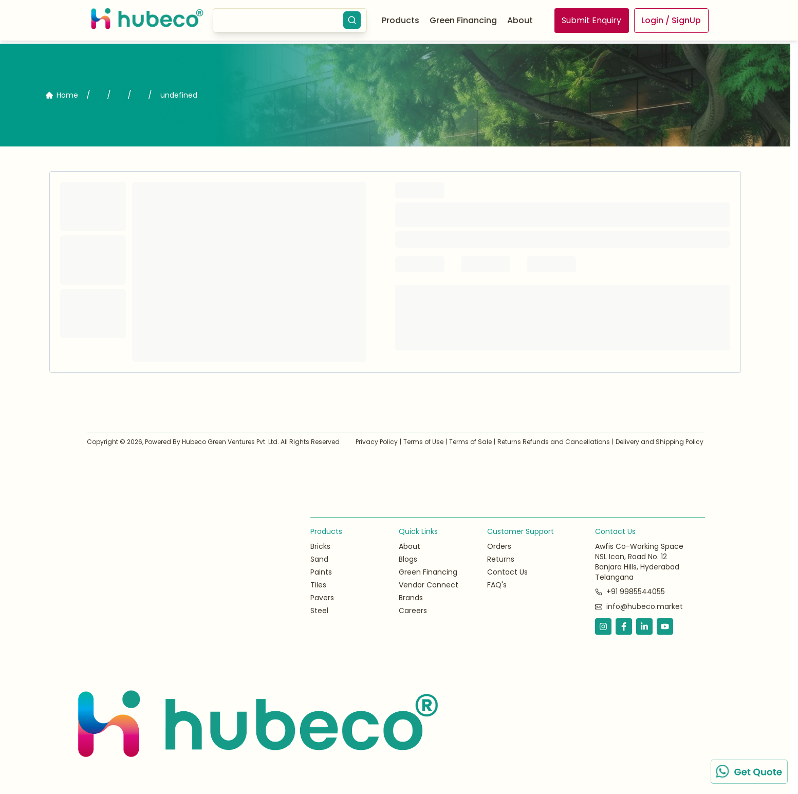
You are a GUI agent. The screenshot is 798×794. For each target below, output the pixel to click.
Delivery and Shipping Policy (659, 441)
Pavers (322, 598)
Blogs (408, 559)
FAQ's (497, 585)
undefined (178, 95)
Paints (321, 572)
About (520, 20)
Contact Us (507, 572)
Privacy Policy (377, 441)
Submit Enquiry (591, 20)
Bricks (320, 546)
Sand (319, 559)
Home (61, 95)
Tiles (318, 585)
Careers (413, 610)
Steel (319, 610)
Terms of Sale (470, 441)
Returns (500, 559)
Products (400, 20)
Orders (499, 546)
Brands (411, 598)
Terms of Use (423, 441)
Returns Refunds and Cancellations (553, 441)
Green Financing (428, 572)
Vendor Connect (428, 585)
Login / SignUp (671, 20)
